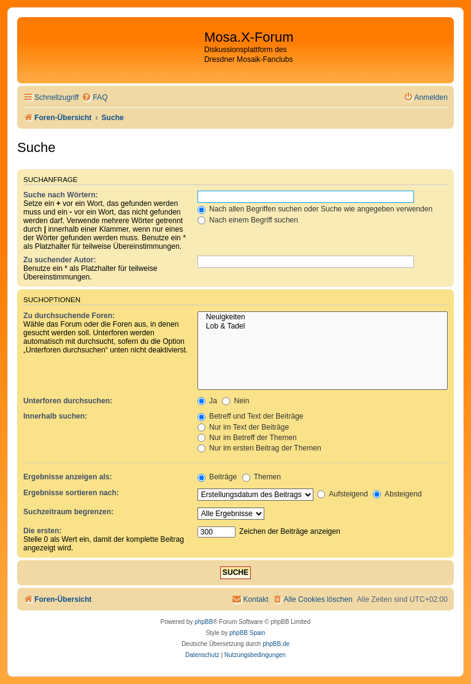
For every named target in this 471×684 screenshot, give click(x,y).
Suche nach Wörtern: (60, 195)
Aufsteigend (342, 494)
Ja (207, 401)
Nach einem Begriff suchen (247, 220)
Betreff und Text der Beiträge (250, 416)
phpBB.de (275, 643)
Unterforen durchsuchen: (67, 401)
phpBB (203, 621)
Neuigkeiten (322, 317)
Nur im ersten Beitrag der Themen (259, 448)
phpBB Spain (247, 632)
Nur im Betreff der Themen (247, 437)
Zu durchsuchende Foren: (69, 315)
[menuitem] (94, 97)
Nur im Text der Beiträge (243, 427)
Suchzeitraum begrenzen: (68, 511)
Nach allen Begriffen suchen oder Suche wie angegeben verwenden (315, 209)
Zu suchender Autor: (59, 260)
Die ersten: (42, 530)
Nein (235, 401)
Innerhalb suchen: (55, 416)
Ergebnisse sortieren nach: (71, 492)
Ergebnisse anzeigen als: (67, 477)
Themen (261, 477)
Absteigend (397, 494)
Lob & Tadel (322, 327)
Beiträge (217, 477)
